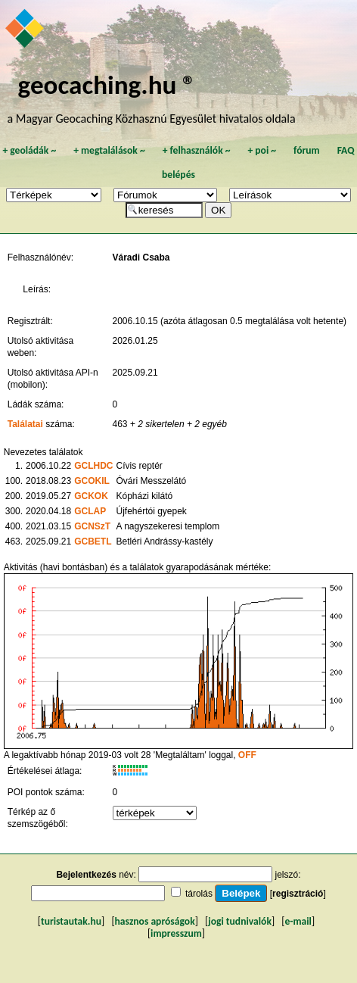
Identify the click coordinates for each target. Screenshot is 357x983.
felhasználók (196, 150)
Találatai (25, 424)
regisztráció (297, 893)
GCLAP (90, 511)
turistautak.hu (71, 921)
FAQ (346, 150)
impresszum (176, 933)
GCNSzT (92, 526)
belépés (178, 174)
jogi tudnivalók (240, 921)
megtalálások (109, 150)
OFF (247, 755)
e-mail (297, 921)
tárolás (199, 893)
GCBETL (92, 541)
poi (262, 150)
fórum (306, 150)
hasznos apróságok (155, 921)
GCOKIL (92, 481)
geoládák (29, 150)
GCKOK (91, 496)
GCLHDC (93, 465)
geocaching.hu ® (107, 84)
